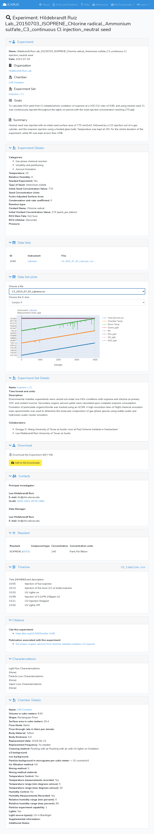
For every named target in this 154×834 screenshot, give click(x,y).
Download (20, 445)
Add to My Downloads (25, 462)
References (100, 4)
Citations (16, 620)
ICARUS (11, 5)
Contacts (19, 476)
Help (84, 4)
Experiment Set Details (29, 378)
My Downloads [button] (121, 4)
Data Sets (20, 243)
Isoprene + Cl (16, 94)
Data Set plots (23, 277)
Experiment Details (26, 148)
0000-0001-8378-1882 (31, 501)
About (44, 4)
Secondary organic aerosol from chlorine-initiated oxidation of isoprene (55, 644)
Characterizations (22, 659)
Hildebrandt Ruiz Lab (20, 70)
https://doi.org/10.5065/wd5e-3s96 (35, 633)
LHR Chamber (16, 82)
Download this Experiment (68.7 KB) (31, 454)
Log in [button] (142, 4)
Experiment (21, 42)
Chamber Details (25, 700)
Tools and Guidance (65, 4)
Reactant (19, 533)
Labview (32, 261)
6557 (26, 551)
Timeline (19, 567)
